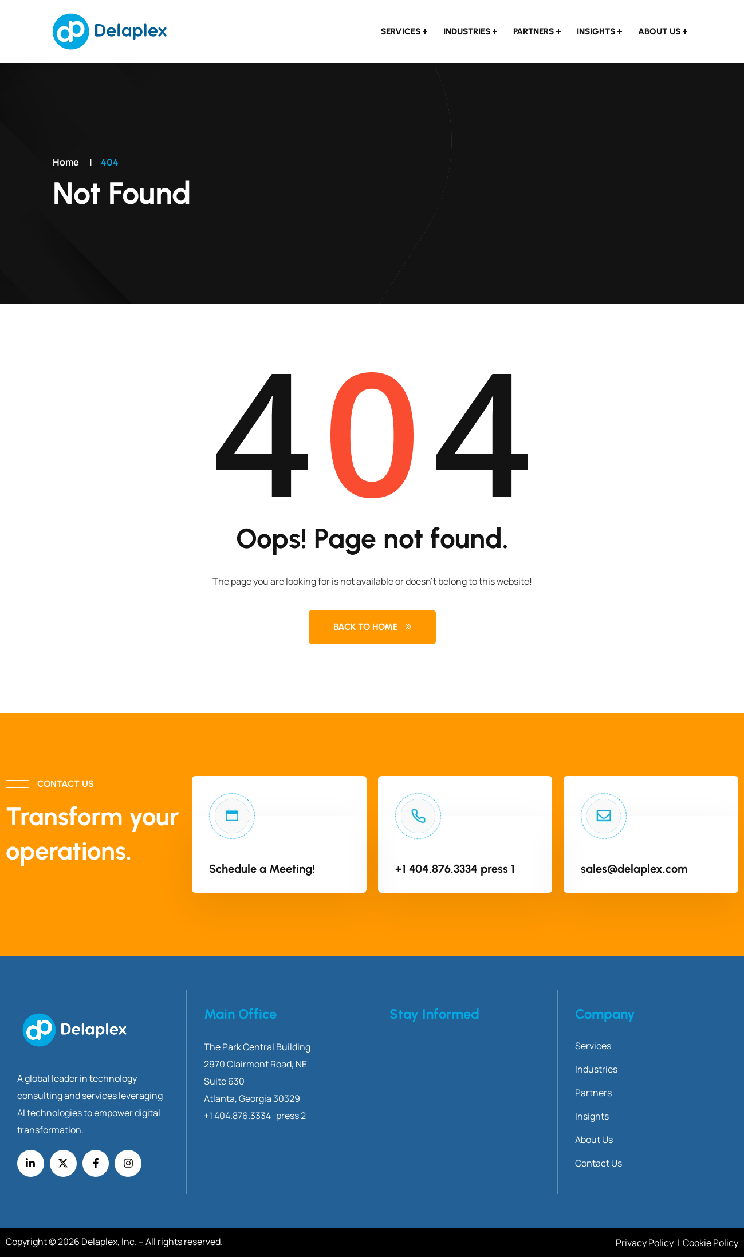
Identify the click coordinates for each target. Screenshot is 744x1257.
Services (400, 31)
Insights (596, 31)
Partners (533, 31)
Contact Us (598, 1163)
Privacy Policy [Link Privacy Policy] (645, 1242)
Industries (466, 31)
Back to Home (365, 626)
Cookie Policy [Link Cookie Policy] (710, 1242)
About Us (659, 31)
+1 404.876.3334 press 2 (255, 1115)
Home (66, 162)
